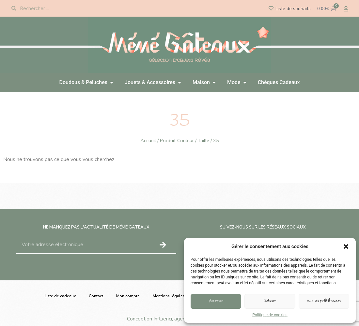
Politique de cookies (269, 315)
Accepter (216, 301)
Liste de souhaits (293, 9)
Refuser (270, 301)
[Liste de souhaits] (271, 8)
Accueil (148, 140)
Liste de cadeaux (60, 296)
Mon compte (128, 296)
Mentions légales (169, 296)
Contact (96, 296)
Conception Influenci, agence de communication (179, 318)
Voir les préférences (324, 301)
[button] (346, 246)
